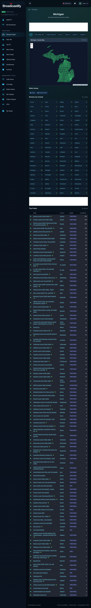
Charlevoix (63, 235)
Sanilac (62, 506)
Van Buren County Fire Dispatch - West (44, 458)
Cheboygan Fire (37, 576)
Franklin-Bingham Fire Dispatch (42, 591)
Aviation (82, 35)
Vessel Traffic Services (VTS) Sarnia (43, 509)
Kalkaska (62, 412)
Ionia (61, 228)
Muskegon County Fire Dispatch (42, 409)
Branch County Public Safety (41, 399)
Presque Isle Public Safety (40, 361)
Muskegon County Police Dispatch (42, 252)
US (29, 9)
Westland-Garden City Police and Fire (43, 392)
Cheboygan (63, 344)
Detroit (32, 92)
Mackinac (62, 376)
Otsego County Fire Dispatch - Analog (43, 489)
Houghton (62, 340)
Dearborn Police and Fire (40, 502)
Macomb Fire (36, 561)
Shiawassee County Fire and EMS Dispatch (45, 402)
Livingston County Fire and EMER (42, 523)
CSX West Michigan (38, 530)
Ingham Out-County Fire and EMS (42, 364)
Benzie (62, 543)
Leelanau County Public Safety (41, 540)
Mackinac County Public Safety (42, 376)
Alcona (62, 259)
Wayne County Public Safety (41, 306)
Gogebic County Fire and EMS (41, 354)
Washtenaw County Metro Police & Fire (44, 277)
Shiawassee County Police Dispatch (43, 318)
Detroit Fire (36, 327)
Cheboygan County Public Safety (42, 344)
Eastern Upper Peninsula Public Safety (44, 238)
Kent (61, 274)
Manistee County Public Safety (41, 358)
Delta (61, 281)
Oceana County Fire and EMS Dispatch (44, 584)
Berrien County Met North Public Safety (44, 395)
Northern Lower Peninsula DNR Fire (43, 496)
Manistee (62, 358)
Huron (61, 415)
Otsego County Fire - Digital (41, 516)
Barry (61, 293)
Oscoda (62, 369)
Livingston (62, 242)
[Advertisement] (58, 27)
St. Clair (62, 270)
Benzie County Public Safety (41, 543)
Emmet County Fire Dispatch (41, 492)
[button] (31, 44)
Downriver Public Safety (39, 245)
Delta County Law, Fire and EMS (42, 281)
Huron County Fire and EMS (41, 415)
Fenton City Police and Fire (40, 446)
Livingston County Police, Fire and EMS (44, 242)
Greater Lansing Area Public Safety (43, 219)
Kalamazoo (63, 335)
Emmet (62, 351)
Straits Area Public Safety (40, 235)
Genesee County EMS (39, 388)
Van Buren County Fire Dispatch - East (44, 419)
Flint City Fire (37, 526)
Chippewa (62, 238)
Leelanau (62, 540)
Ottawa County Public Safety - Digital (43, 289)
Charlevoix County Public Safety (42, 439)
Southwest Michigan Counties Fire (42, 455)
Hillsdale (62, 347)
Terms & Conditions (62, 605)
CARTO (85, 84)
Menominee (63, 443)
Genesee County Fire (39, 422)
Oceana (62, 584)
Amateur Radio (51, 35)
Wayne (62, 245)
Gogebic (62, 354)
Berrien (62, 395)
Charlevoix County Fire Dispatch (42, 569)
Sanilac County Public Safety (41, 506)
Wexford (62, 426)
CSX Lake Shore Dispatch (40, 572)
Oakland (62, 535)
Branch (62, 399)
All (31, 34)
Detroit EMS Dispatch (39, 475)
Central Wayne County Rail (40, 588)
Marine (75, 35)
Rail (60, 35)
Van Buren (63, 419)
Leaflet (75, 84)
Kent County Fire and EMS (40, 274)
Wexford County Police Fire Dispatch (43, 426)
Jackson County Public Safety (41, 216)
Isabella (62, 231)
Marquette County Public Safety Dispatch (44, 296)
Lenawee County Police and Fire (42, 255)
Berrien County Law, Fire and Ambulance (44, 482)
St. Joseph (63, 265)
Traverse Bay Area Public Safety (42, 381)
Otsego (62, 285)
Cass (61, 565)
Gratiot (62, 315)
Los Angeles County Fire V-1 (9, 14)
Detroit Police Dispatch (39, 248)
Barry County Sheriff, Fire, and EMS (43, 293)
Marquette (62, 297)
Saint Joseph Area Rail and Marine (42, 485)
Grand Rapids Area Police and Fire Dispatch (45, 472)
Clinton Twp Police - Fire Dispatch (42, 519)
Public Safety (39, 35)
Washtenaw (63, 277)
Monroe (62, 224)
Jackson (62, 216)
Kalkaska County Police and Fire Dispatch (44, 412)
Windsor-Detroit (42, 92)
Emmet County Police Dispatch (41, 351)
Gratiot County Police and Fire (41, 315)
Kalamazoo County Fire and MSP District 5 (45, 334)
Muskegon (63, 252)
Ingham (62, 219)
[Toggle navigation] (30, 3)
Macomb (62, 311)
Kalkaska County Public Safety (41, 547)
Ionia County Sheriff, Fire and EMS (42, 228)
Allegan (62, 302)
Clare (61, 405)
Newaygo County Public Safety (41, 373)
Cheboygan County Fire (39, 595)
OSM (81, 84)
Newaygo (62, 373)
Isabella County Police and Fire (41, 231)
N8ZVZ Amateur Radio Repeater (42, 385)
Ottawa (62, 289)
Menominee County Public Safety (42, 443)
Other (67, 35)
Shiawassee (63, 318)
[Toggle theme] (75, 3)
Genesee (62, 388)
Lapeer (62, 468)
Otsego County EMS (39, 513)
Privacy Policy (73, 605)
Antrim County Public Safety (41, 479)
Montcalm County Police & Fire (41, 330)
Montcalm (62, 330)
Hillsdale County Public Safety (41, 347)
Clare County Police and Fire (41, 405)
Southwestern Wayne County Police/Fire (44, 499)
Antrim (61, 479)
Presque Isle (63, 361)
